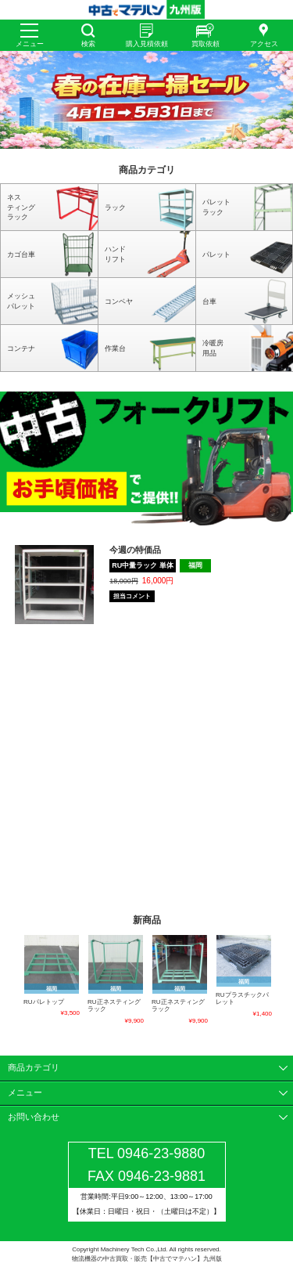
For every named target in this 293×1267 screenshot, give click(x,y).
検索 (88, 44)
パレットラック (216, 207)
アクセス (264, 44)
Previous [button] (14, 980)
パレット (216, 254)
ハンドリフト (115, 254)
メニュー (30, 44)
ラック (115, 207)
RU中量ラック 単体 (142, 565)
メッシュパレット (21, 301)
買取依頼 (205, 44)
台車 (209, 301)
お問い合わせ (33, 1116)
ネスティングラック (21, 207)
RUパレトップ (43, 1001)
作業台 (115, 348)
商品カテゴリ (33, 1067)
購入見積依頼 (147, 44)
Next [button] (278, 980)
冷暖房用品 (212, 348)
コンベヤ (119, 301)
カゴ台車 (21, 254)
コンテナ (21, 348)
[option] (146, 100)
